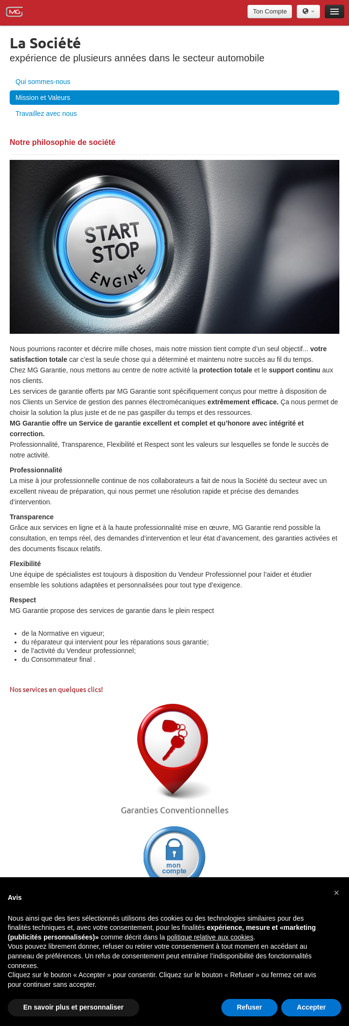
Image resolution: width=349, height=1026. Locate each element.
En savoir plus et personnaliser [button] (73, 1007)
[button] (336, 892)
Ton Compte (270, 11)
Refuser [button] (249, 1007)
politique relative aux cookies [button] (210, 937)
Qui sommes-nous (43, 82)
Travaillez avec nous (46, 113)
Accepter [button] (311, 1007)
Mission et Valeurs (42, 97)
